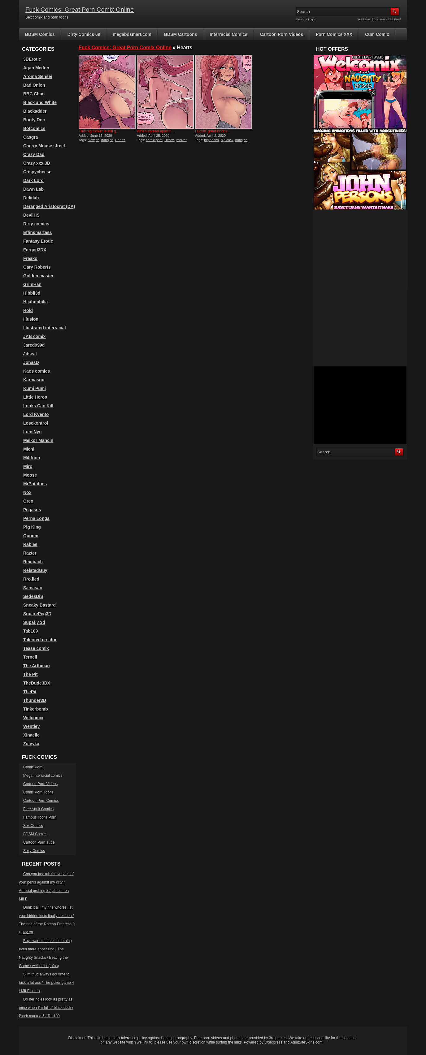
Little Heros (35, 397)
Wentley (31, 726)
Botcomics (34, 128)
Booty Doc (34, 119)
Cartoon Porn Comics (41, 800)
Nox (27, 492)
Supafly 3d (34, 622)
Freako (30, 258)
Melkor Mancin (38, 440)
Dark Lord (33, 180)
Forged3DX (34, 249)
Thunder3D (34, 700)
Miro (28, 466)
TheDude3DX (36, 683)
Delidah (31, 197)
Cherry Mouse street (44, 145)
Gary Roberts (37, 267)
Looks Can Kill (38, 405)
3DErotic (32, 59)
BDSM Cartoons (180, 34)
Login (311, 19)
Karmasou (33, 379)
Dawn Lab (33, 189)
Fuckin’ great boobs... (212, 131)
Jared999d (34, 345)
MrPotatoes (35, 483)
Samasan (32, 587)
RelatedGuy (35, 570)
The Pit (30, 674)
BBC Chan (34, 93)
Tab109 (30, 631)
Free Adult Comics (38, 809)
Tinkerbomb (35, 709)
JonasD (31, 362)
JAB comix (34, 336)
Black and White (40, 102)
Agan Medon (36, 67)
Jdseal (30, 353)
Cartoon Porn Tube (38, 842)
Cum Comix (377, 34)
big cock (227, 140)
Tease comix (36, 648)
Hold (28, 310)
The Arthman (36, 665)
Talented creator (40, 639)
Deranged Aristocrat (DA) (49, 206)
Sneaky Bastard (39, 605)
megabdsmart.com (132, 34)
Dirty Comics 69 (83, 34)
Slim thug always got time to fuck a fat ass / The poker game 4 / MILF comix (46, 982)
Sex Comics (33, 826)
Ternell (30, 657)
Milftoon (31, 457)
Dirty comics (36, 223)
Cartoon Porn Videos (281, 34)
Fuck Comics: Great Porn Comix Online (79, 9)
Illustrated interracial (44, 327)
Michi (28, 449)
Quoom (30, 535)
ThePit (30, 691)
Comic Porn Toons (38, 792)
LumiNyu (32, 431)
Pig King (32, 527)
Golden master (38, 275)
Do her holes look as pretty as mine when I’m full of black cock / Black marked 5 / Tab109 (46, 1007)
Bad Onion (34, 85)
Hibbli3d (31, 293)
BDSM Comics (40, 34)
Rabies (30, 544)
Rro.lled (31, 579)
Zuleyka (31, 743)
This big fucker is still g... (99, 131)
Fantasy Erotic (38, 241)
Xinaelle (31, 735)
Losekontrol (35, 423)
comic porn (154, 140)
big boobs (211, 140)
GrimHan (32, 284)
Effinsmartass (37, 232)
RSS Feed (365, 19)
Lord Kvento (36, 414)
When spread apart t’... (155, 131)
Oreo (28, 501)
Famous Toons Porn (39, 817)
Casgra (30, 137)
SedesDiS (33, 596)
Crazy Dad (33, 154)
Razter (30, 553)
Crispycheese (37, 171)
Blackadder (34, 111)
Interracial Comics (228, 34)
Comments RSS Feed (387, 19)
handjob (107, 140)
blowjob (93, 140)
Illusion (30, 319)
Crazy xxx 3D (36, 163)
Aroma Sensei (37, 76)
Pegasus (32, 509)
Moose (30, 475)
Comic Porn (33, 767)
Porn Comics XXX (334, 34)
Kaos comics (36, 371)
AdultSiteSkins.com (306, 1042)
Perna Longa (36, 518)
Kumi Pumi (34, 388)
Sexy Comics (34, 851)
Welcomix (33, 717)
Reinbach (33, 561)
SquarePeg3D (37, 613)
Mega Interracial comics (43, 775)
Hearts (120, 140)
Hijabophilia (35, 301)
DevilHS (31, 215)
